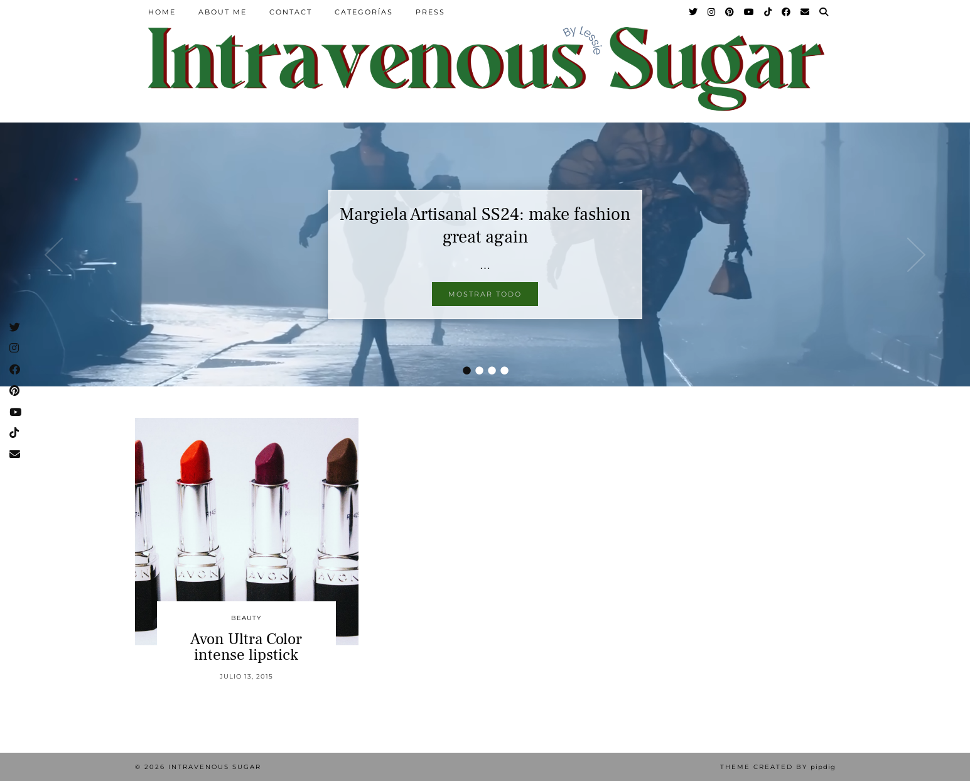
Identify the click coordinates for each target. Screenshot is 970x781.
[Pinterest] (730, 12)
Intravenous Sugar (214, 767)
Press (430, 12)
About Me (222, 12)
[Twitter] (694, 12)
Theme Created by (778, 767)
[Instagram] (712, 12)
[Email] (805, 12)
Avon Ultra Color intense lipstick (246, 647)
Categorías (364, 12)
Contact (290, 12)
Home (162, 12)
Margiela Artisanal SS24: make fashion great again (485, 225)
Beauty (246, 618)
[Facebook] (787, 12)
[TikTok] (768, 12)
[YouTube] (749, 12)
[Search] (824, 12)
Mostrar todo (485, 294)
